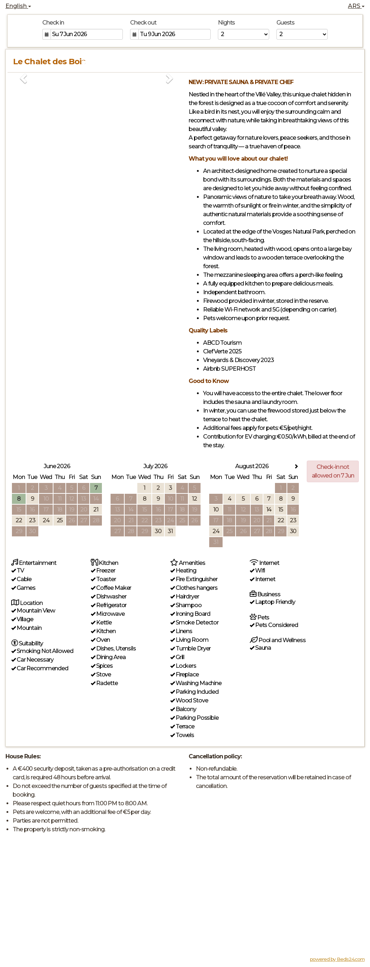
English (18, 6)
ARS (356, 6)
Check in (53, 22)
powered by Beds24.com (337, 959)
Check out (143, 22)
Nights (226, 22)
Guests (285, 22)
